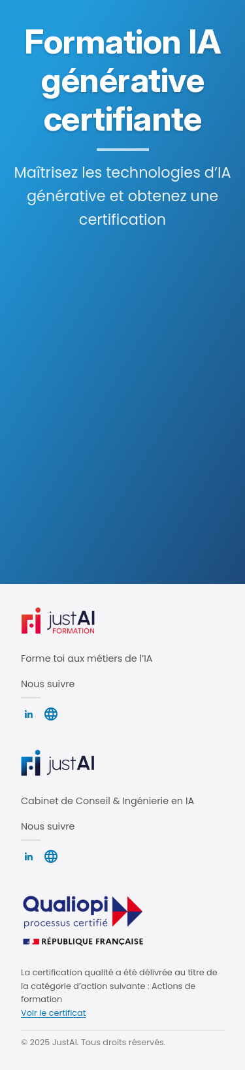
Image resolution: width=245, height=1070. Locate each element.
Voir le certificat (53, 1012)
